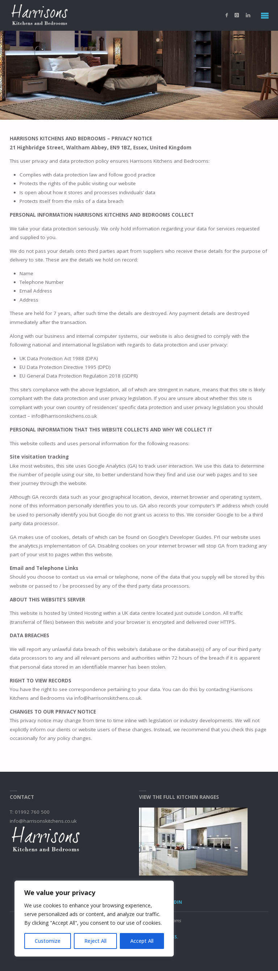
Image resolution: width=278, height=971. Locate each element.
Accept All (141, 940)
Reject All (95, 940)
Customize (47, 940)
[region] (94, 919)
